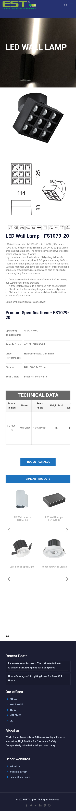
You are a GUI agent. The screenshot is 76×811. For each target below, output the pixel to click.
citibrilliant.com (18, 771)
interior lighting (35, 629)
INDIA (12, 710)
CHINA (13, 699)
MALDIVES (15, 715)
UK (11, 720)
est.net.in (14, 766)
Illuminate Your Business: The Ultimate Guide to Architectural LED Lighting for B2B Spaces (34, 665)
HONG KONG (16, 704)
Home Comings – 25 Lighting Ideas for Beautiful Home (35, 678)
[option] (22, 505)
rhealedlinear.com (19, 777)
